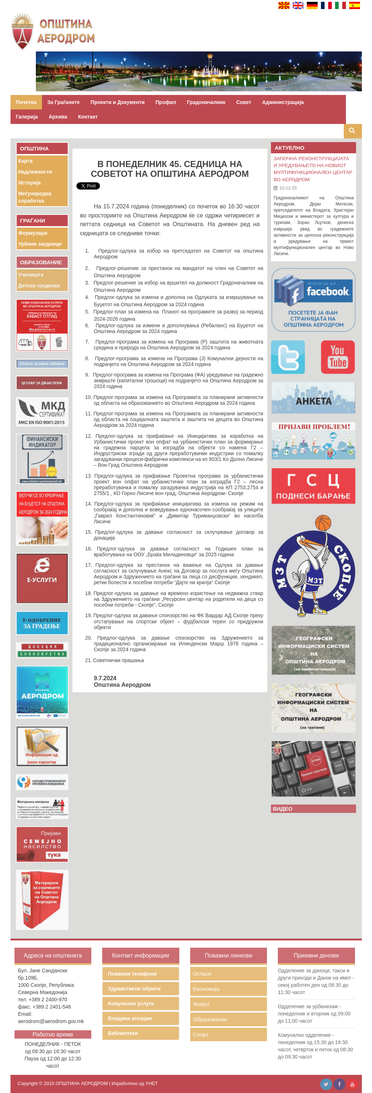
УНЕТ (151, 1083)
